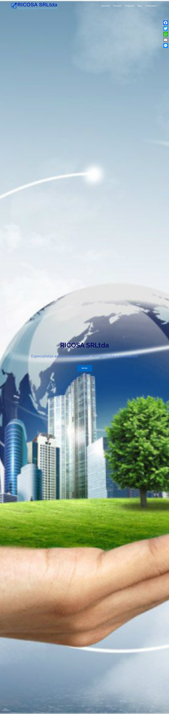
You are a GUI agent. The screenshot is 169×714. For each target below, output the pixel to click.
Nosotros (106, 6)
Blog (140, 6)
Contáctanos (151, 6)
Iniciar (84, 368)
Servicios (117, 6)
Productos (129, 6)
